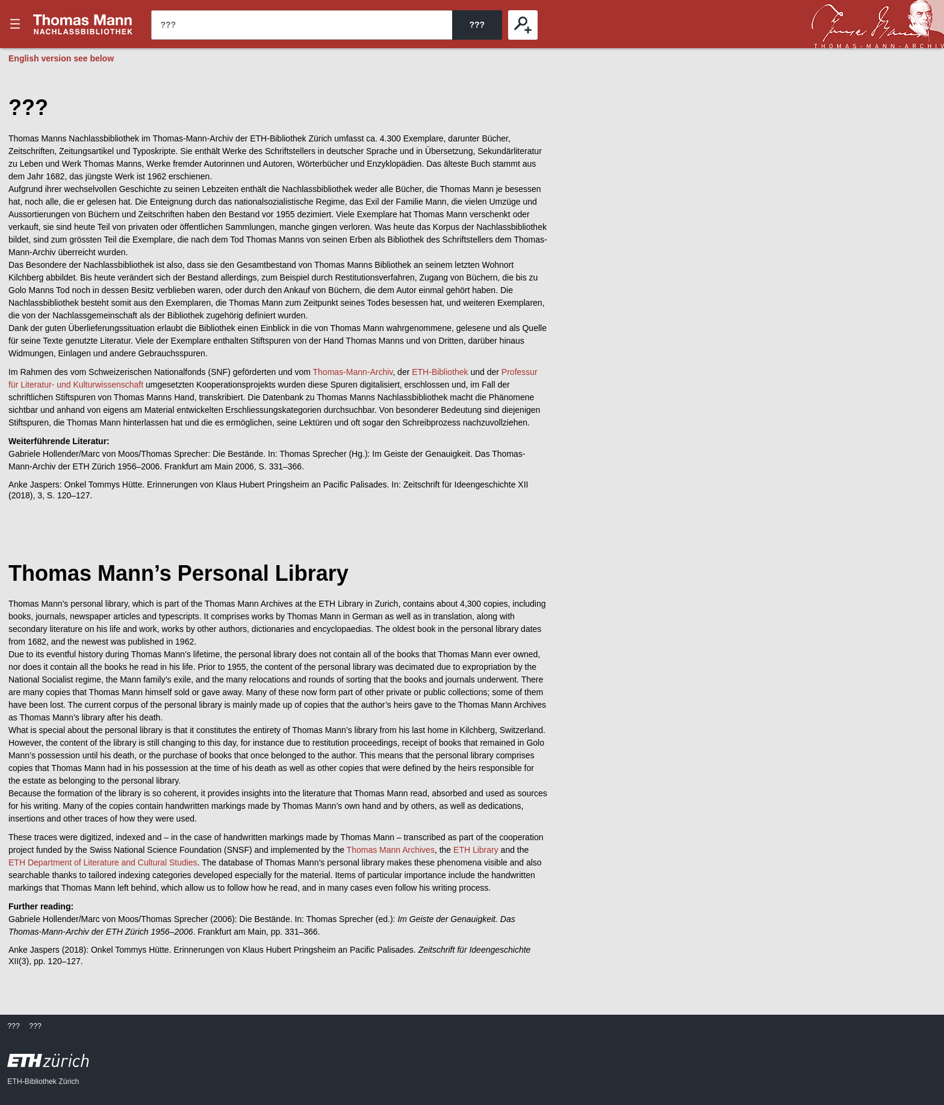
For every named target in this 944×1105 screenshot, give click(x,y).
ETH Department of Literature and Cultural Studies (102, 862)
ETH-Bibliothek (440, 372)
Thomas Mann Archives (391, 850)
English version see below (61, 58)
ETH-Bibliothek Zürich (43, 1081)
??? (83, 24)
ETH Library (475, 850)
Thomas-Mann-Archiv (353, 372)
